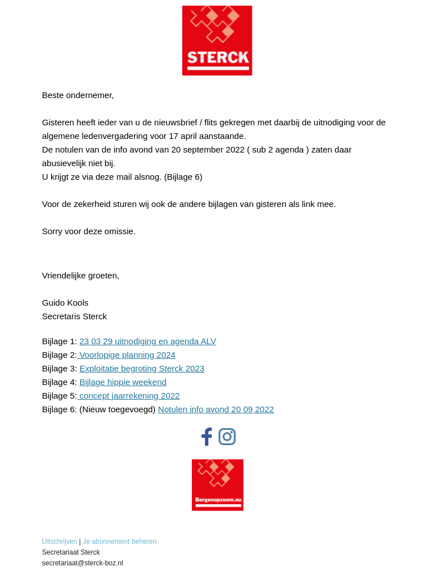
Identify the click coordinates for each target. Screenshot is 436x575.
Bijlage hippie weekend (122, 382)
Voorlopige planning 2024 (126, 355)
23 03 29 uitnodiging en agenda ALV (147, 341)
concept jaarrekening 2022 (128, 395)
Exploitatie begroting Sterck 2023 (141, 368)
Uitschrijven (59, 542)
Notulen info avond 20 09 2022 (216, 409)
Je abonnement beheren (120, 542)
